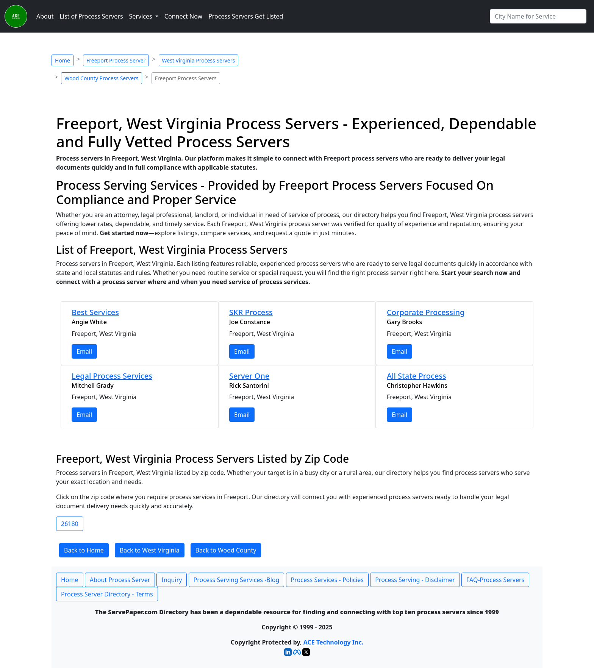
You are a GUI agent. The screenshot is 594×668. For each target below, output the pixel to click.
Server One (249, 376)
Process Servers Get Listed (245, 16)
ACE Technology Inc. (333, 642)
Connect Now (183, 16)
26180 (69, 524)
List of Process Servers (91, 16)
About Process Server (120, 580)
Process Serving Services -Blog (237, 580)
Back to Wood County (225, 550)
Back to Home (84, 550)
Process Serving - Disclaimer (415, 580)
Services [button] (141, 16)
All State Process (416, 376)
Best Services (95, 312)
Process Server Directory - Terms (107, 594)
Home (62, 60)
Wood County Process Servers (101, 78)
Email (84, 351)
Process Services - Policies (327, 580)
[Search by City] (538, 16)
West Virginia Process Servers (198, 60)
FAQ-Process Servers (495, 580)
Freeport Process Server (115, 60)
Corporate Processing (425, 312)
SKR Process (251, 312)
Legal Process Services (112, 376)
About (44, 16)
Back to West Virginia (150, 550)
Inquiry (171, 580)
